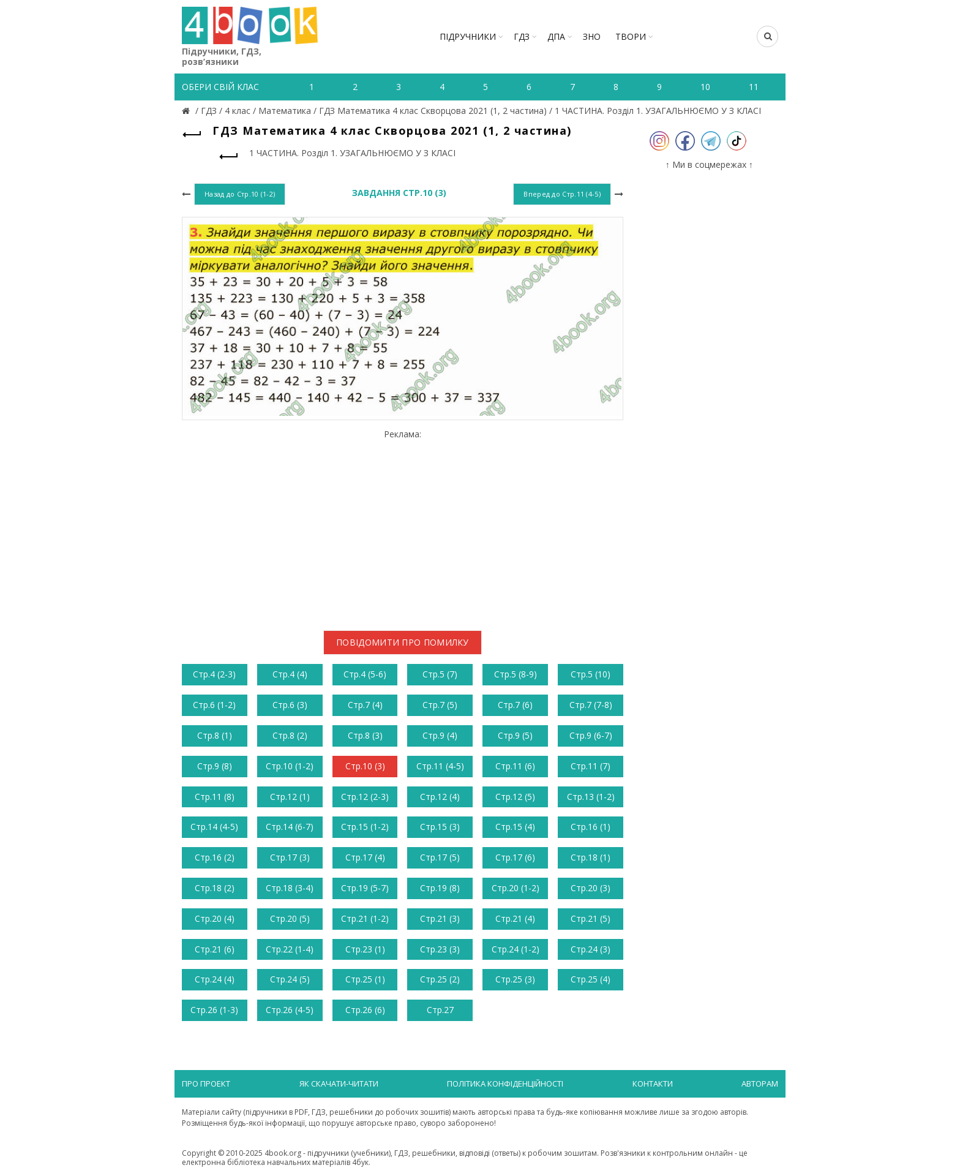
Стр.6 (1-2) (214, 704)
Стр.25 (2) (440, 979)
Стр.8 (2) (289, 735)
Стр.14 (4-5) (214, 826)
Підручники (468, 36)
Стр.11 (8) (214, 796)
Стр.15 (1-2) (365, 826)
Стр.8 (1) (214, 735)
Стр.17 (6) (515, 857)
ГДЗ (522, 36)
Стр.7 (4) (365, 704)
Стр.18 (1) (590, 857)
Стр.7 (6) (515, 704)
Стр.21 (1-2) (365, 918)
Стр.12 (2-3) (365, 796)
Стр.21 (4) (515, 918)
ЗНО (592, 36)
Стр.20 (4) (214, 918)
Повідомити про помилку (402, 642)
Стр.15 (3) (440, 826)
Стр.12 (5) (515, 796)
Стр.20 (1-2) (515, 888)
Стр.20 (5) (290, 918)
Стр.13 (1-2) (591, 796)
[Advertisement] (402, 525)
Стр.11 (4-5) (440, 766)
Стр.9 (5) (515, 735)
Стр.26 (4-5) (289, 1010)
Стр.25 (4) (590, 979)
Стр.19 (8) (440, 888)
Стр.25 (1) (365, 979)
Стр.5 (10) (590, 674)
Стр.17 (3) (290, 857)
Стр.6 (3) (289, 704)
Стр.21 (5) (590, 918)
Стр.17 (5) (440, 857)
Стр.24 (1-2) (515, 949)
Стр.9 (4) (439, 735)
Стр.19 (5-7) (365, 888)
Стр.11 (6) (515, 766)
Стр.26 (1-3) (214, 1010)
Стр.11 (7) (590, 766)
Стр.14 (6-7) (289, 826)
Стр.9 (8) (214, 766)
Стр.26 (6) (365, 1010)
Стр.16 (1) (590, 826)
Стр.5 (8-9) (515, 674)
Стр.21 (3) (440, 918)
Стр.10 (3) (365, 766)
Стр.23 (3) (440, 949)
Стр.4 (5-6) (364, 674)
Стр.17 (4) (365, 857)
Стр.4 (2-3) (214, 674)
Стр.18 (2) (214, 888)
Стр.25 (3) (515, 979)
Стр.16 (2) (214, 857)
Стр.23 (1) (365, 949)
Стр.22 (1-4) (289, 949)
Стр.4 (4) (289, 674)
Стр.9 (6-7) (590, 735)
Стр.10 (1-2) (289, 766)
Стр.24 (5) (290, 979)
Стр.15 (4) (515, 826)
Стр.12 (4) (440, 796)
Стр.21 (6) (214, 949)
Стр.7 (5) (439, 704)
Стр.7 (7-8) (590, 704)
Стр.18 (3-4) (289, 888)
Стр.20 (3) (590, 888)
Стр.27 (440, 1010)
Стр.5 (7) (439, 674)
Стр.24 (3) (590, 949)
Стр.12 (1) (290, 796)
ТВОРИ (630, 36)
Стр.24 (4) (214, 979)
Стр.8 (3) (365, 735)
